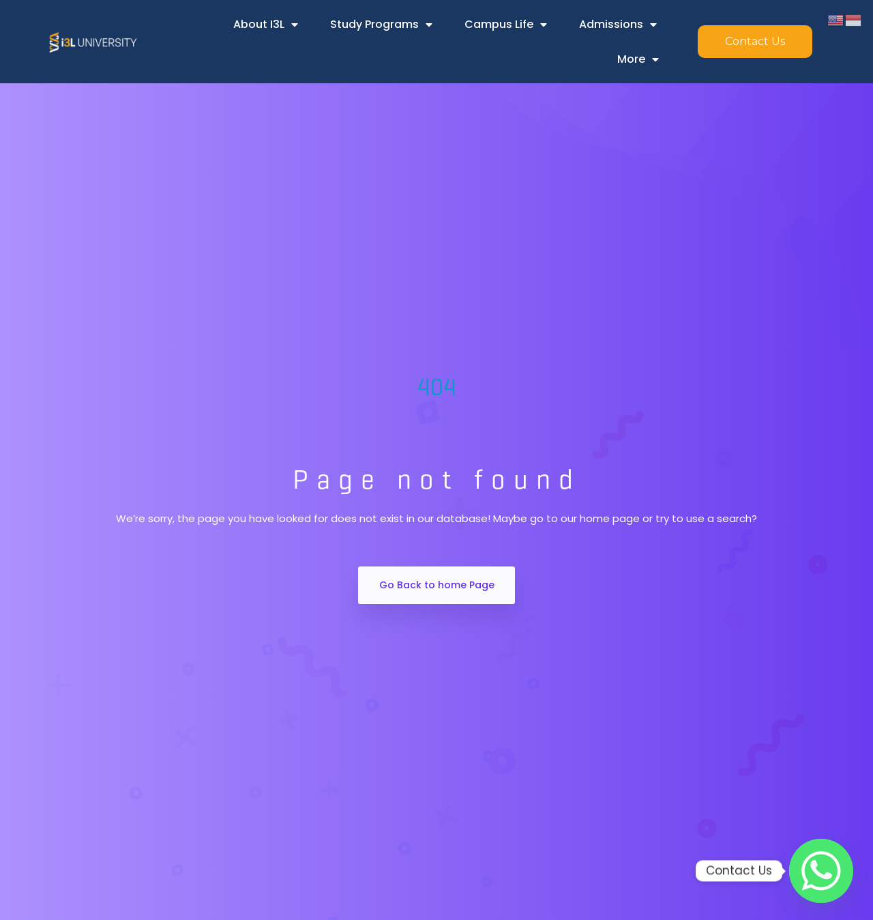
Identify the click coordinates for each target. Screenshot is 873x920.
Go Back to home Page (436, 585)
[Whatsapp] (821, 871)
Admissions (618, 24)
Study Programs (381, 24)
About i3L (265, 24)
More (638, 59)
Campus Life (505, 24)
